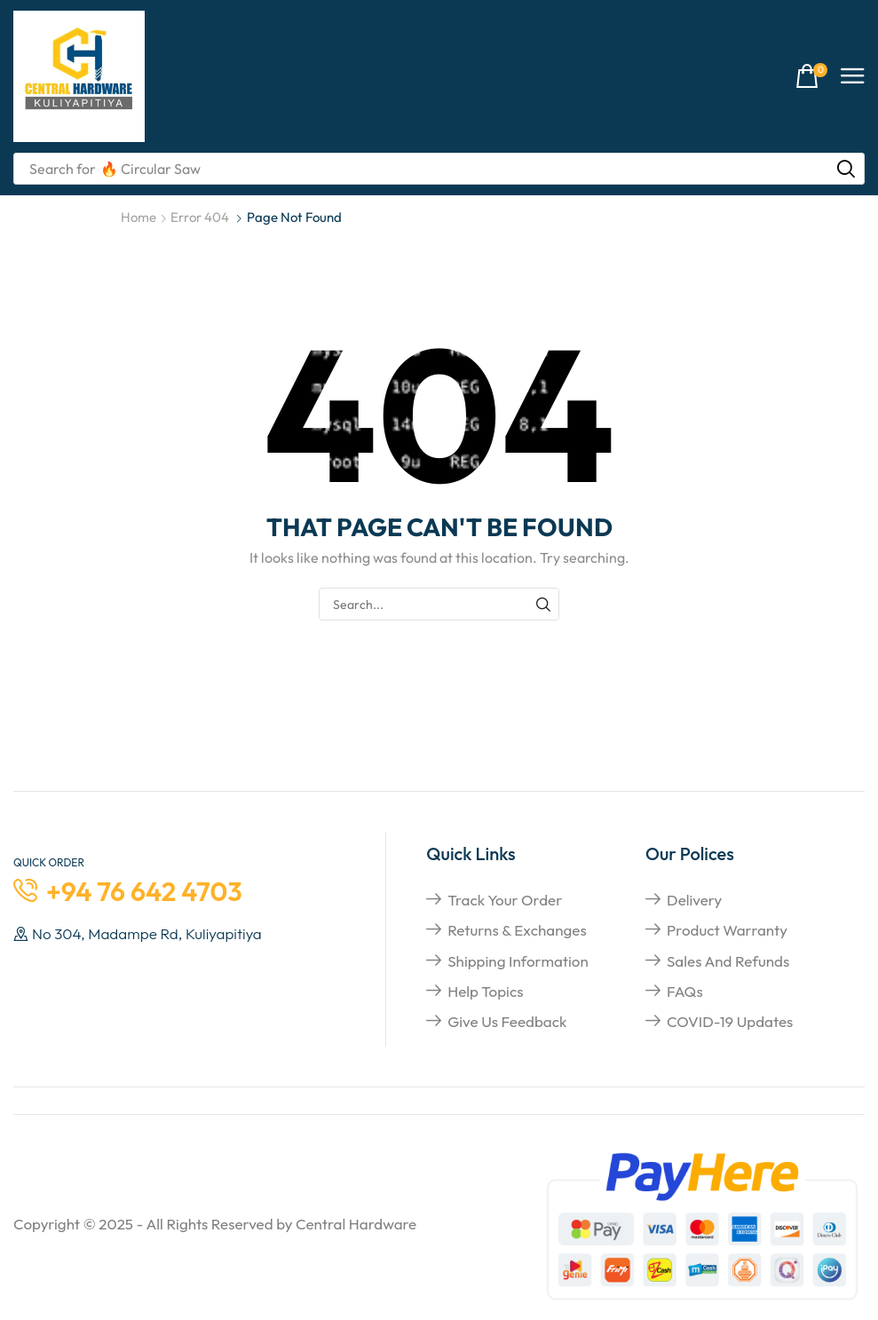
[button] (811, 77)
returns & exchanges (517, 930)
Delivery (694, 899)
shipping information (518, 961)
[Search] (846, 169)
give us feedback (506, 1021)
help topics (485, 991)
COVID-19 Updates (730, 1021)
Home (138, 217)
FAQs (685, 991)
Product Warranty (727, 930)
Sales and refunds (728, 961)
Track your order (504, 899)
